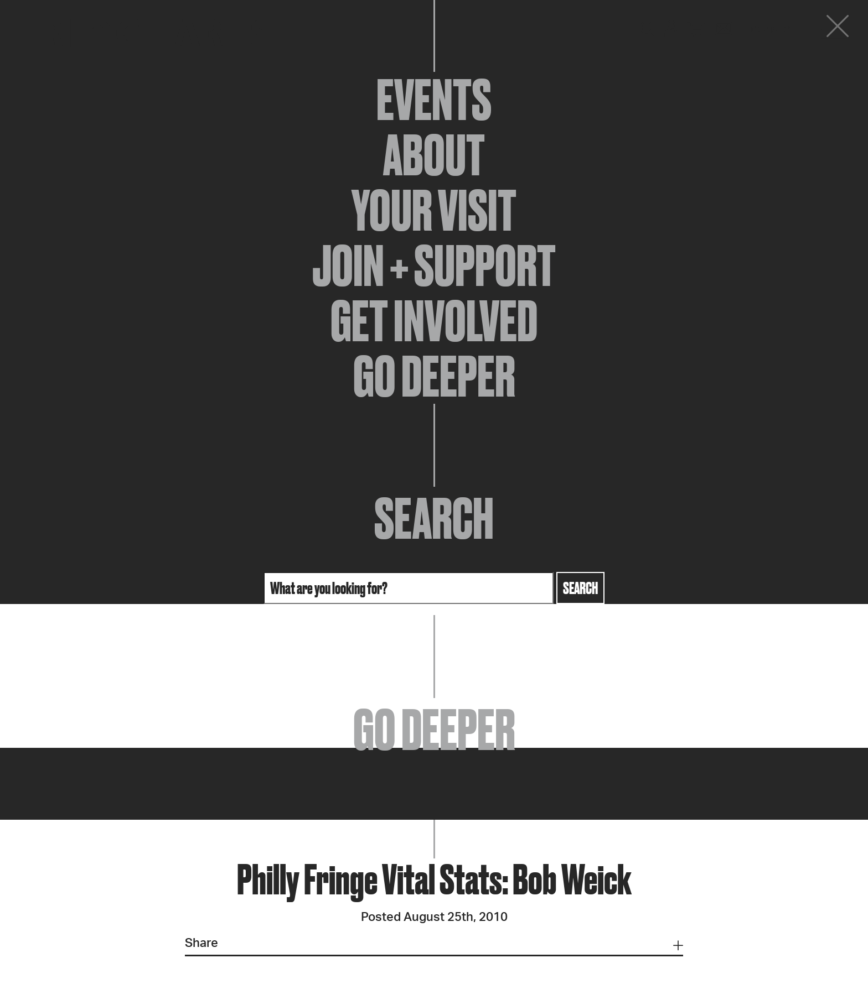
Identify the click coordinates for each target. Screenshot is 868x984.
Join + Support (434, 265)
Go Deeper (434, 376)
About (434, 154)
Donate (770, 29)
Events (434, 99)
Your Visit (434, 210)
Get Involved (434, 320)
